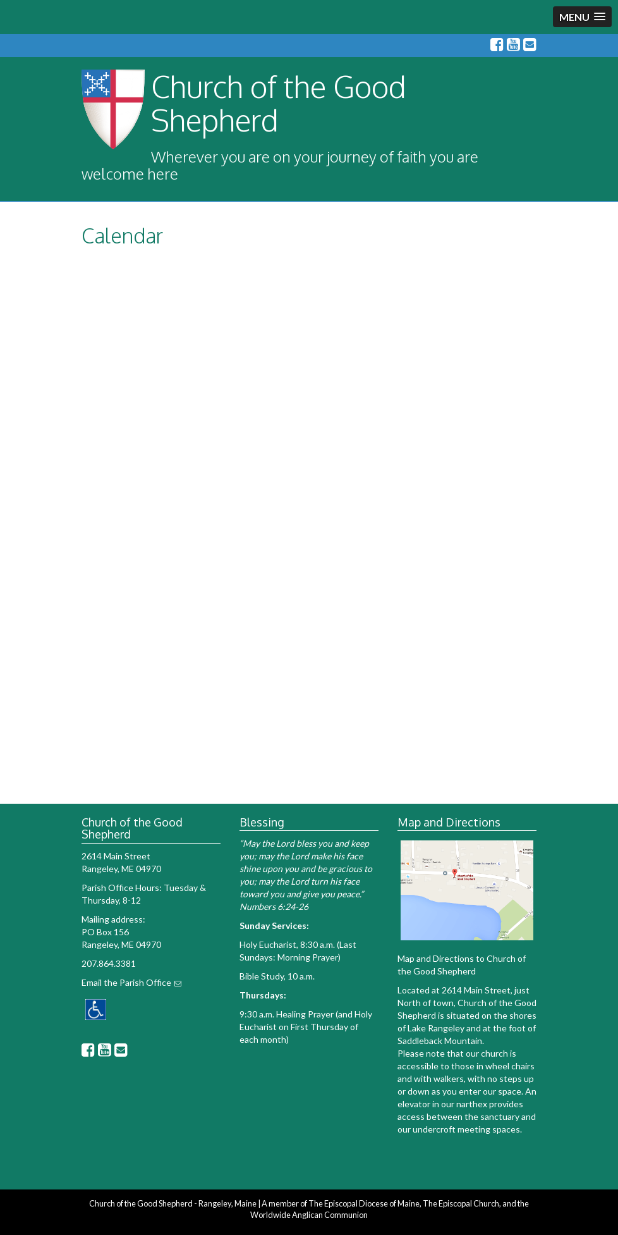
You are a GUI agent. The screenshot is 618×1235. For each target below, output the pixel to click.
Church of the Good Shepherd (278, 102)
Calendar (122, 236)
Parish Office (145, 982)
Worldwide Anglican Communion (309, 1215)
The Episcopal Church (461, 1203)
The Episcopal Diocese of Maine (364, 1203)
